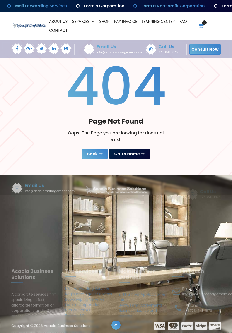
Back (95, 155)
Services (83, 21)
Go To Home (129, 155)
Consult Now (205, 49)
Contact (58, 30)
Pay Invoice (125, 21)
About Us (58, 21)
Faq (183, 21)
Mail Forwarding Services (42, 6)
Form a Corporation (103, 6)
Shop (104, 21)
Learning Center (158, 21)
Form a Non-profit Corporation (174, 6)
